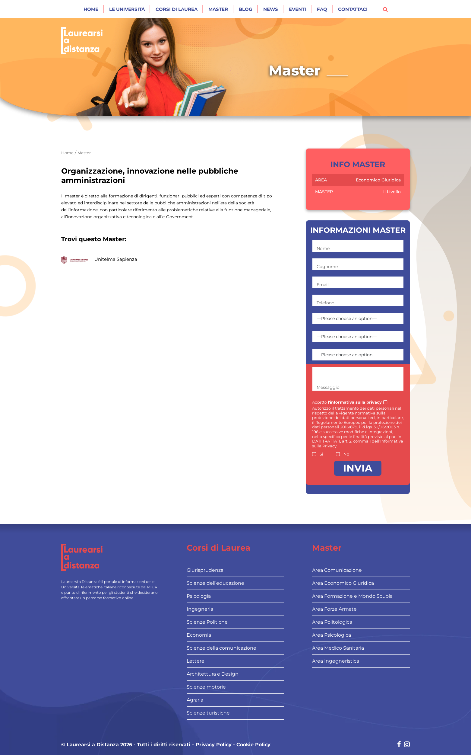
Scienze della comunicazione (221, 648)
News (270, 9)
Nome (323, 248)
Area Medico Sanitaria (338, 648)
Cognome (327, 266)
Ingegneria (200, 609)
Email (323, 285)
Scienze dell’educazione (215, 583)
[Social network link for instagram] (407, 745)
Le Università (127, 9)
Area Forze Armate (334, 609)
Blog (245, 9)
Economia (199, 635)
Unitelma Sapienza (115, 259)
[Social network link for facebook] (399, 745)
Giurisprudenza (205, 570)
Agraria (195, 700)
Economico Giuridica (378, 180)
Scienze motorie (206, 687)
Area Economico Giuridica (343, 583)
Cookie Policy (253, 744)
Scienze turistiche (208, 713)
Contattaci (353, 9)
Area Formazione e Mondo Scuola (352, 596)
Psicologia (199, 596)
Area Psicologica (331, 635)
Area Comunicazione (337, 570)
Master (218, 9)
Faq (322, 9)
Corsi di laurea (177, 9)
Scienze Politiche (207, 622)
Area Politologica (332, 622)
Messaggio (328, 387)
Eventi (297, 9)
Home (91, 9)
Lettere (195, 661)
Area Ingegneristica (335, 661)
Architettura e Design (213, 674)
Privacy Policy (214, 744)
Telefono (325, 303)
